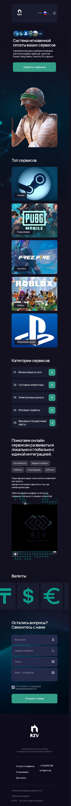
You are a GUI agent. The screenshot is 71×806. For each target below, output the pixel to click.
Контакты (21, 777)
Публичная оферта (21, 796)
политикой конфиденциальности (28, 687)
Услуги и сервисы (25, 766)
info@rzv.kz (45, 770)
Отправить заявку (34, 698)
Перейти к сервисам (34, 67)
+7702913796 (46, 765)
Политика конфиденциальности (27, 790)
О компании (22, 772)
